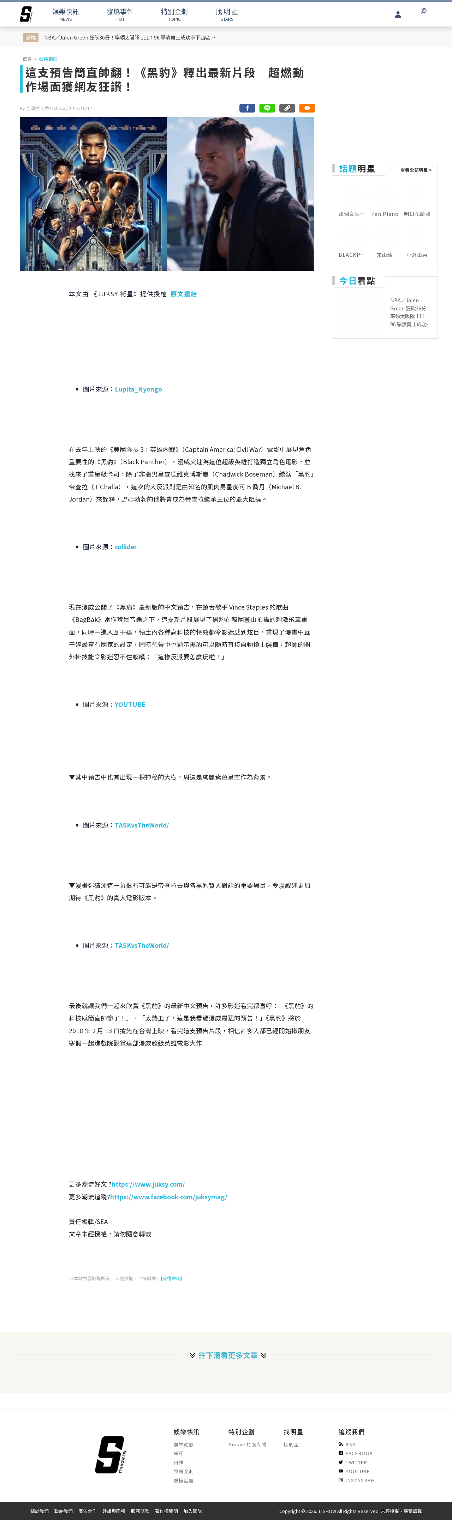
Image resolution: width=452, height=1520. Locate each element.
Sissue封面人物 (247, 1444)
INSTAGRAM (357, 1480)
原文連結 (184, 293)
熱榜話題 (184, 1480)
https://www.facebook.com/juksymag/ (168, 1196)
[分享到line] (267, 108)
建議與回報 (113, 1511)
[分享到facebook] (247, 108)
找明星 (291, 1444)
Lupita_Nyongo (138, 388)
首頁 (27, 58)
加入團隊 (193, 1511)
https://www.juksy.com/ (148, 1184)
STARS (226, 14)
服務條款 (140, 1511)
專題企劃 (184, 1471)
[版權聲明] (171, 1278)
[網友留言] (307, 108)
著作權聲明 (166, 1511)
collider (126, 546)
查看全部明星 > (416, 169)
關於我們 (39, 1511)
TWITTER (353, 1462)
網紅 (179, 1453)
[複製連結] (287, 108)
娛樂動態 (48, 58)
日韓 (179, 1462)
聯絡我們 (63, 1511)
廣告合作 (87, 1511)
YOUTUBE (130, 704)
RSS (347, 1444)
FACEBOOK (356, 1453)
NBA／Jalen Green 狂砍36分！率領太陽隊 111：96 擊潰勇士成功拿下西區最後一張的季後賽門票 (132, 37)
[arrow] (26, 14)
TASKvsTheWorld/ (142, 824)
